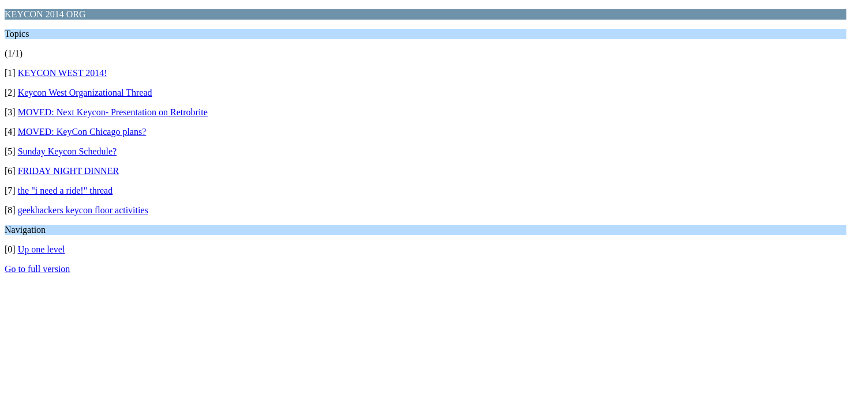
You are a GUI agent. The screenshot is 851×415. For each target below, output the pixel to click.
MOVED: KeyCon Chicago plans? (82, 132)
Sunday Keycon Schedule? (67, 151)
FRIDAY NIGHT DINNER (68, 171)
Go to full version (37, 269)
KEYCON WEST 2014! (62, 73)
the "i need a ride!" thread (65, 190)
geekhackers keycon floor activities (83, 210)
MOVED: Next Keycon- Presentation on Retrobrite (113, 112)
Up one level (41, 249)
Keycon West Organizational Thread (85, 92)
